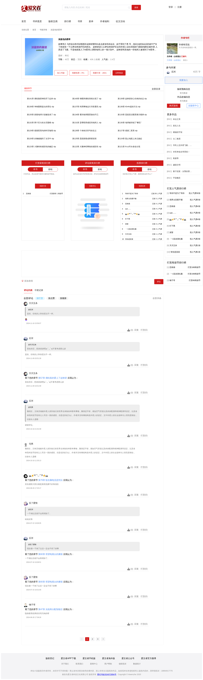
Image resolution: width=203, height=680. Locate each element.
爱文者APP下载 (68, 658)
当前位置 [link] (25, 30)
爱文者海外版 (108, 658)
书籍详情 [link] (43, 30)
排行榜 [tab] (67, 21)
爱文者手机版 (89, 658)
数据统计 (137, 664)
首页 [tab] (23, 21)
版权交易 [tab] (53, 21)
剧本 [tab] (91, 21)
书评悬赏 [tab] (37, 21)
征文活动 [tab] (120, 21)
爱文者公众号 (128, 658)
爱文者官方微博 (148, 658)
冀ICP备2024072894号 (106, 674)
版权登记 (50, 658)
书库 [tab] (80, 21)
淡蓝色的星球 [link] (56, 30)
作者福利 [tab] (104, 21)
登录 (171, 7)
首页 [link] (34, 30)
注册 (179, 7)
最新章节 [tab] (28, 88)
